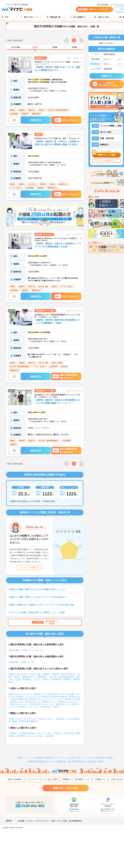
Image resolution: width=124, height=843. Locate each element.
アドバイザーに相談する (29, 567)
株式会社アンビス (63, 704)
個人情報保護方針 (75, 821)
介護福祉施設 (13, 662)
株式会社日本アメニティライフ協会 (61, 694)
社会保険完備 (56, 679)
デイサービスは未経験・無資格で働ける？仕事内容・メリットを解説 (36, 612)
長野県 (30, 527)
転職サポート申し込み (65, 788)
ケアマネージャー (30, 719)
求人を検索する (77, 17)
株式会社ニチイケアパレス (68, 701)
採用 (53, 821)
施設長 (14, 721)
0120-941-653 (29, 806)
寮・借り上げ (22, 674)
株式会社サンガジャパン (19, 704)
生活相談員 (60, 719)
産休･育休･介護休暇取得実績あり (62, 677)
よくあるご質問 (50, 779)
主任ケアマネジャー (46, 719)
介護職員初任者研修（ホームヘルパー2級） (35, 733)
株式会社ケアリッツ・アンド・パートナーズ (46, 699)
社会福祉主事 (69, 733)
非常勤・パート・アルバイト (32, 650)
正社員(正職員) (14, 650)
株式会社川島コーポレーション (42, 704)
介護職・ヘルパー (15, 719)
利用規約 (66, 779)
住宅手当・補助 (35, 674)
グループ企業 (62, 821)
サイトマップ (33, 779)
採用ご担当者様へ (15, 779)
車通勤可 (11, 674)
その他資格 (49, 736)
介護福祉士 (12, 733)
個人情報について (82, 779)
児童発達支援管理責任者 (28, 721)
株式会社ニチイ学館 (72, 699)
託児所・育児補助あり (23, 679)
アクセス (29, 821)
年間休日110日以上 (68, 674)
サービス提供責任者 (96, 758)
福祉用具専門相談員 (76, 761)
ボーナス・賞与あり (41, 679)
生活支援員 (91, 761)
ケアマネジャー (61, 758)
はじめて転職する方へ (106, 161)
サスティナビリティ (42, 821)
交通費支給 (67, 679)
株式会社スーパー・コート (29, 707)
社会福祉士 (58, 733)
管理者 (101, 761)
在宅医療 (23, 662)
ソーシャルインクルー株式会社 (37, 696)
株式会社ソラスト (17, 701)
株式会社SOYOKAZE (59, 696)
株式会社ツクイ (40, 694)
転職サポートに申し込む (93, 9)
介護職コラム (100, 779)
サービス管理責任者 (57, 761)
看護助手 (48, 758)
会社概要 (21, 821)
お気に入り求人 (101, 17)
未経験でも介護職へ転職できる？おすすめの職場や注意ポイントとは (36, 589)
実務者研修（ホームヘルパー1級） (30, 736)
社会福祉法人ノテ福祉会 (50, 707)
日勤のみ (17, 677)
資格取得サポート (29, 677)
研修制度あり (42, 677)
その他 (31, 662)
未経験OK (46, 674)
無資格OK (55, 674)
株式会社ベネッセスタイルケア (20, 694)
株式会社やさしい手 (33, 701)
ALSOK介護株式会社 (20, 699)
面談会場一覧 (53, 17)
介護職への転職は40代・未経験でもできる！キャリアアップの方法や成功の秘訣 (41, 605)
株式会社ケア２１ (49, 701)
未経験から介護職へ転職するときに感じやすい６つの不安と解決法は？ (37, 597)
